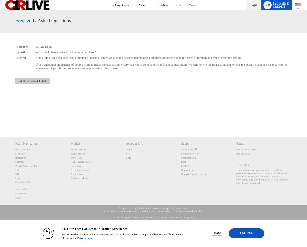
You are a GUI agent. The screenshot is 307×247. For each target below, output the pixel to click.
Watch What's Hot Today (27, 166)
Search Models (78, 153)
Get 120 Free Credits (246, 149)
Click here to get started (248, 183)
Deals (18, 197)
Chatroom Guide (189, 157)
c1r (178, 5)
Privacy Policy (79, 237)
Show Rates (76, 157)
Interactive (20, 157)
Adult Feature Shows (81, 161)
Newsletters (187, 170)
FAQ (183, 161)
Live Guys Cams (119, 5)
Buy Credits (21, 189)
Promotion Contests (80, 170)
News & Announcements (193, 174)
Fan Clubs (76, 166)
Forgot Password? (190, 153)
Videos (143, 5)
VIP (17, 174)
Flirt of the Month (79, 178)
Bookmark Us (243, 153)
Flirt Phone (20, 193)
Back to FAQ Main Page (32, 80)
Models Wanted (78, 149)
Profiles (163, 5)
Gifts (128, 157)
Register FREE (22, 149)
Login (254, 5)
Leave (210, 233)
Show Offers (77, 174)
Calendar (19, 161)
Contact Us (186, 166)
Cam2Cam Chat (23, 182)
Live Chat (20, 153)
